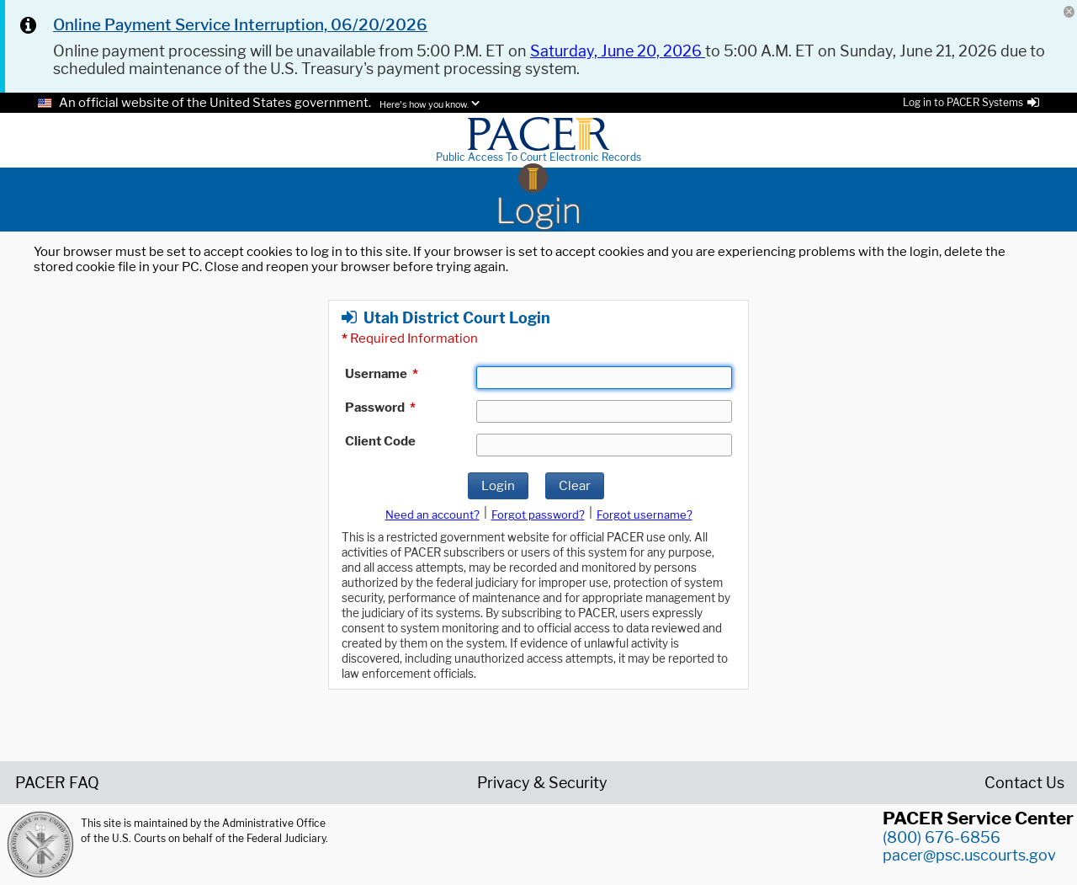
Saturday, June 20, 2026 (617, 51)
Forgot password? (538, 514)
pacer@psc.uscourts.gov (969, 855)
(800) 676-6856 (941, 837)
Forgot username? (644, 514)
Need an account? (432, 514)
